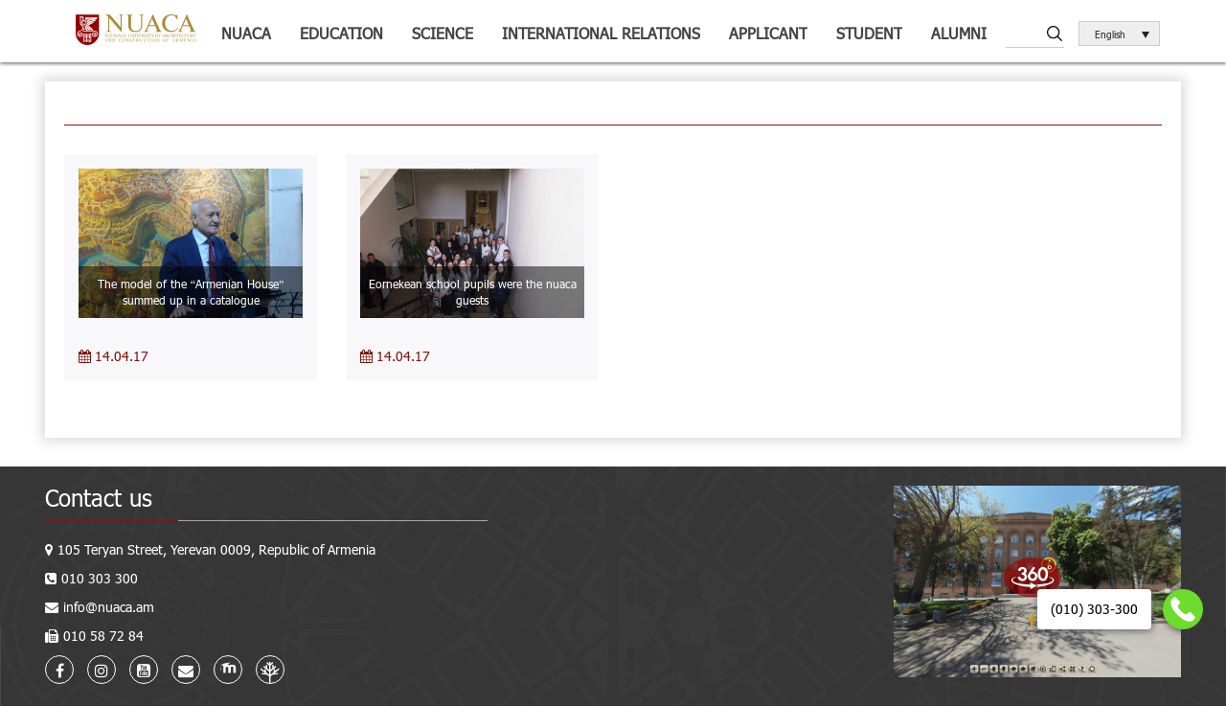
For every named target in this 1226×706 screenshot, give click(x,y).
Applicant (768, 33)
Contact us (98, 498)
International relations (601, 33)
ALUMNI (959, 33)
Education (341, 33)
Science (442, 33)
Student (869, 33)
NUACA (246, 33)
